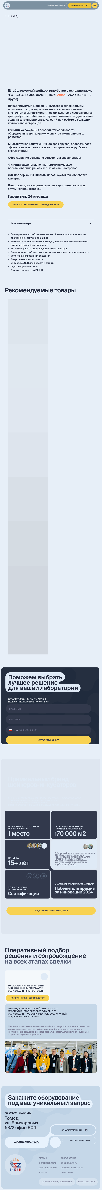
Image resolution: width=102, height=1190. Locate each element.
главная (43, 1158)
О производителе (47, 1163)
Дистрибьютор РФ (48, 1168)
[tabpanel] (51, 252)
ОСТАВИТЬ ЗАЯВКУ (48, 740)
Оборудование (68, 1158)
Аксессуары (67, 1172)
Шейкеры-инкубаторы (72, 1168)
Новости (43, 1172)
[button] (36, 204)
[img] (7, 5)
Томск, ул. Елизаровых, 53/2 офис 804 (22, 1123)
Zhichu (62, 95)
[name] (48, 708)
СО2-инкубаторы (69, 1163)
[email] (48, 719)
